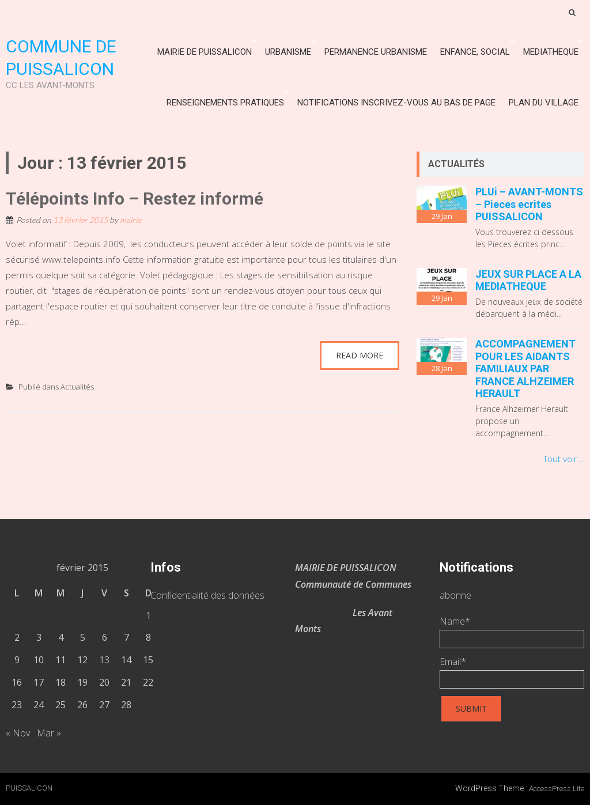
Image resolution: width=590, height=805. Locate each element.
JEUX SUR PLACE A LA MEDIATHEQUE (528, 280)
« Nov (18, 733)
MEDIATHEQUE (550, 52)
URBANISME (288, 52)
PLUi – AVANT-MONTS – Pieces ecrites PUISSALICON (529, 204)
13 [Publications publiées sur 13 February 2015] (104, 659)
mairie (130, 220)
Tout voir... (563, 458)
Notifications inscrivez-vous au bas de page (396, 102)
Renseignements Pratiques (225, 102)
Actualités (77, 386)
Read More (359, 355)
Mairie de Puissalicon (204, 52)
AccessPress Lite (556, 788)
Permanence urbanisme (375, 52)
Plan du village (543, 102)
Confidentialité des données (207, 595)
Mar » (49, 733)
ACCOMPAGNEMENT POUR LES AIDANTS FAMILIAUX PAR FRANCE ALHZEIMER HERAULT (525, 368)
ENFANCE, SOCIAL (475, 52)
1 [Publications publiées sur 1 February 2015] (148, 615)
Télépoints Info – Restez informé (134, 198)
